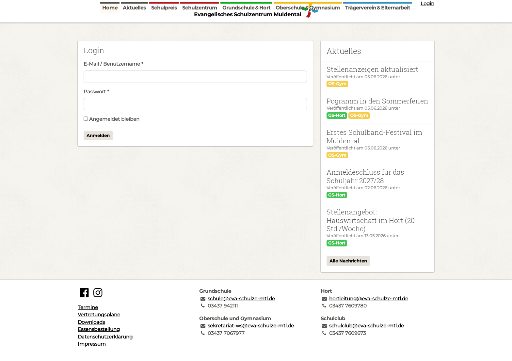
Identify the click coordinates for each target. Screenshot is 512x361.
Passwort (96, 91)
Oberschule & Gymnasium (308, 27)
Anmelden (98, 135)
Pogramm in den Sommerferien (377, 100)
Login (427, 3)
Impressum (92, 344)
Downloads (91, 322)
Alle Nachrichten (348, 260)
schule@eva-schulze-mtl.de (241, 298)
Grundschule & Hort (246, 27)
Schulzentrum (199, 27)
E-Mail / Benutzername (113, 64)
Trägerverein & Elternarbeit (377, 27)
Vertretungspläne (99, 314)
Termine (88, 307)
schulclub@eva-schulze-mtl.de (366, 325)
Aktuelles (134, 27)
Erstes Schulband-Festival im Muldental (374, 136)
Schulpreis (164, 27)
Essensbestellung (99, 329)
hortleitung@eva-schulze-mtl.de (368, 298)
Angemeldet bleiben (111, 119)
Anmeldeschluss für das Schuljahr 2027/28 (365, 176)
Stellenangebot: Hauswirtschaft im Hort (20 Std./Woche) (371, 220)
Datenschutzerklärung (105, 337)
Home (110, 27)
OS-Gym (337, 83)
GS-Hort (336, 115)
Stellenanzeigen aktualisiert (372, 69)
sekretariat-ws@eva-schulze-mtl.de (251, 325)
